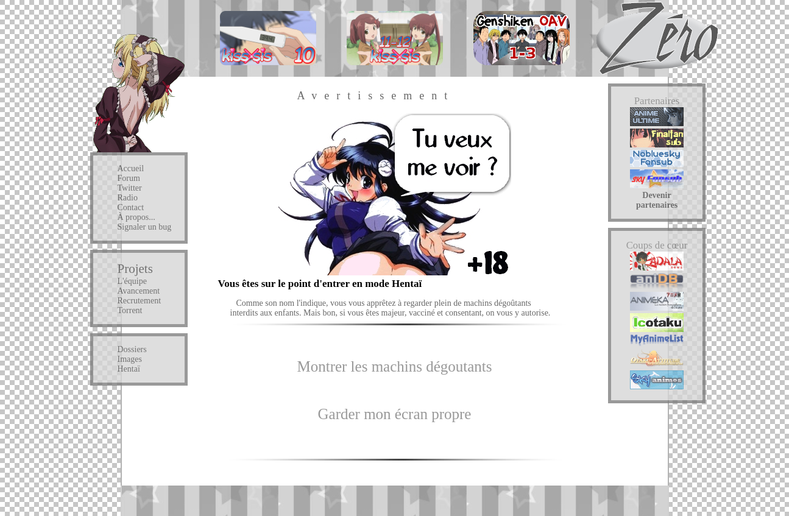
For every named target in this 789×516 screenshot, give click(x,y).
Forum (129, 178)
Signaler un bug (145, 226)
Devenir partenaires (657, 200)
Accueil (131, 168)
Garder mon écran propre (395, 414)
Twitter (130, 188)
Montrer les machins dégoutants (394, 366)
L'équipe (132, 281)
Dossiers (132, 349)
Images (130, 359)
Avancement (139, 290)
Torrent (130, 310)
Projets (135, 268)
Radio (128, 197)
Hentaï (129, 368)
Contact (131, 207)
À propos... (136, 217)
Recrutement (139, 300)
